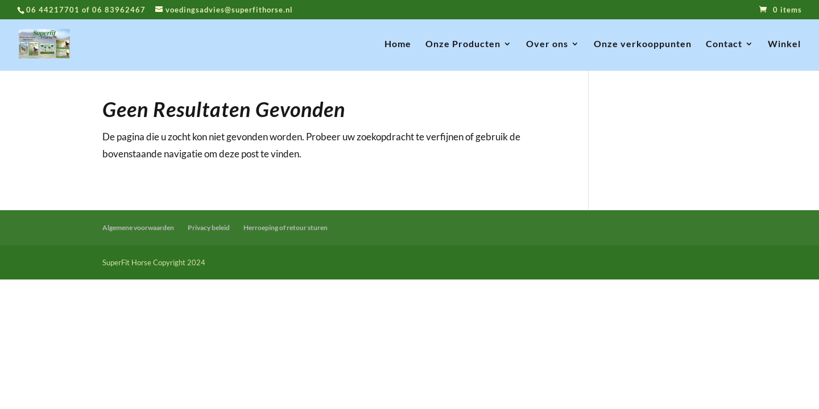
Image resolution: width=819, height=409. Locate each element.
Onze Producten (462, 44)
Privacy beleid (209, 227)
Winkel (784, 44)
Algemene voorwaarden (138, 227)
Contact (724, 44)
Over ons (547, 44)
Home (397, 44)
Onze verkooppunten (643, 44)
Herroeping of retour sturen (285, 227)
